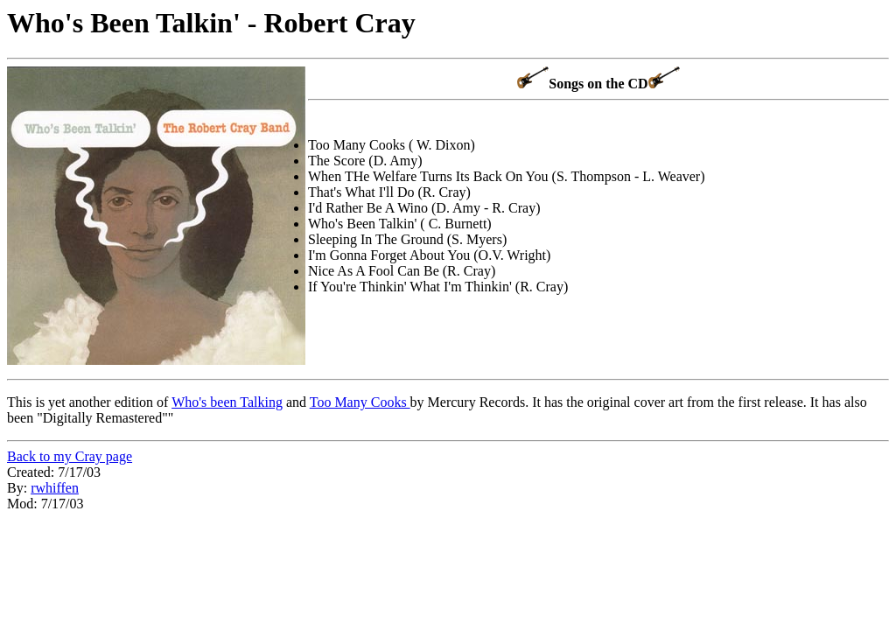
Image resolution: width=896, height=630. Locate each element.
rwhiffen (55, 487)
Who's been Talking (227, 402)
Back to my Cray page (69, 456)
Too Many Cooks (360, 402)
